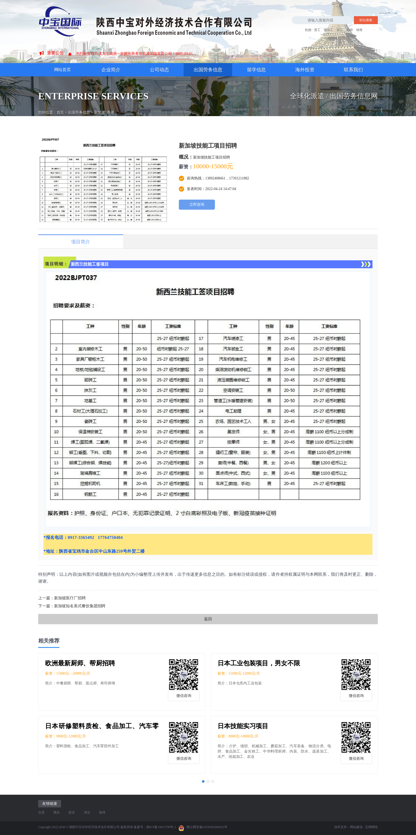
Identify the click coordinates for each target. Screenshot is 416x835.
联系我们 (353, 69)
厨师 (349, 30)
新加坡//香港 (104, 108)
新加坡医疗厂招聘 (70, 598)
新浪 (71, 812)
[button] (203, 781)
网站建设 (356, 827)
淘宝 (87, 812)
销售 (359, 30)
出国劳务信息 (208, 69)
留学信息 (256, 69)
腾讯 (56, 812)
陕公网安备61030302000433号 (203, 828)
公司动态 (159, 69)
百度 (41, 812)
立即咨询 (196, 204)
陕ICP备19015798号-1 (161, 827)
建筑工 (328, 30)
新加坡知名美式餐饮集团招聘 (80, 606)
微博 (102, 812)
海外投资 (304, 69)
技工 (340, 30)
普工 (317, 30)
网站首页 (62, 69)
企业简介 (110, 69)
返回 (208, 619)
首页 (60, 108)
